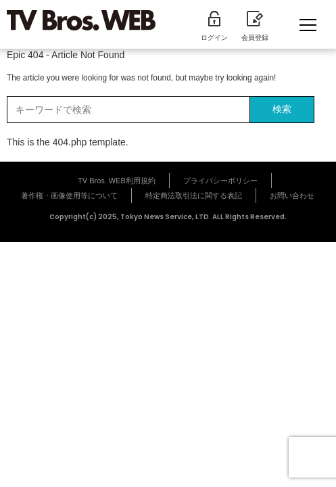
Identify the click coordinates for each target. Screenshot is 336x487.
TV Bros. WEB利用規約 (116, 181)
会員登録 (254, 26)
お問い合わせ (292, 195)
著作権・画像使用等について (69, 195)
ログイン (214, 26)
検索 (281, 108)
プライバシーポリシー (220, 181)
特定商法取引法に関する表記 (193, 195)
